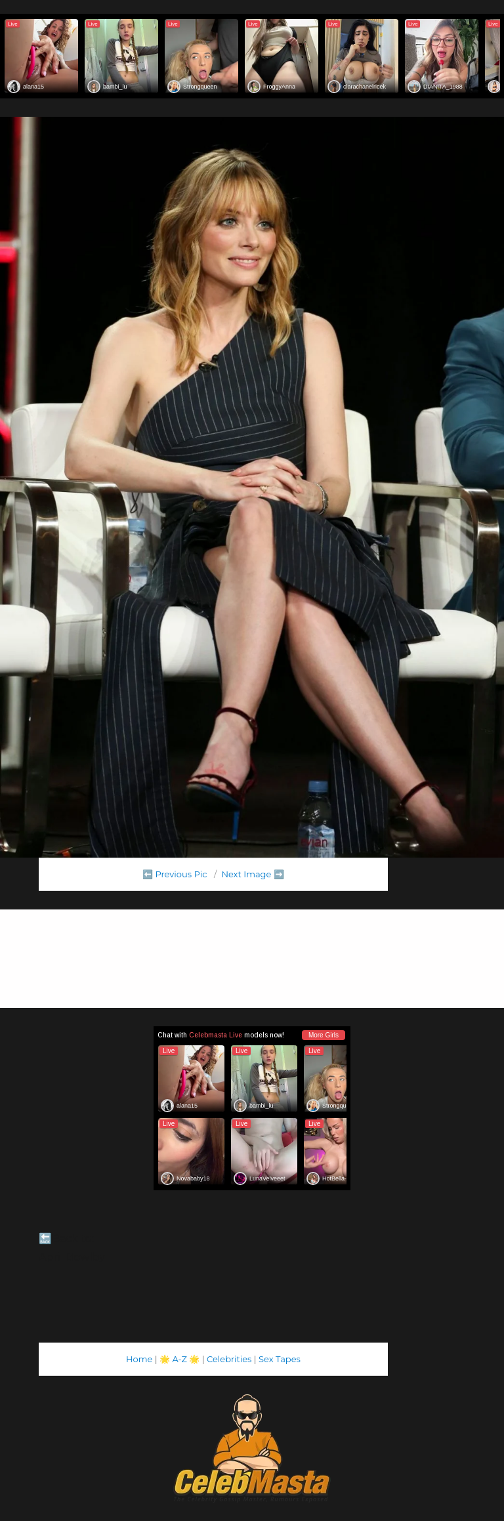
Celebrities (229, 1359)
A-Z (179, 1359)
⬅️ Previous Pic (174, 874)
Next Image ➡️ (252, 874)
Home (139, 1359)
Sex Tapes (280, 1359)
